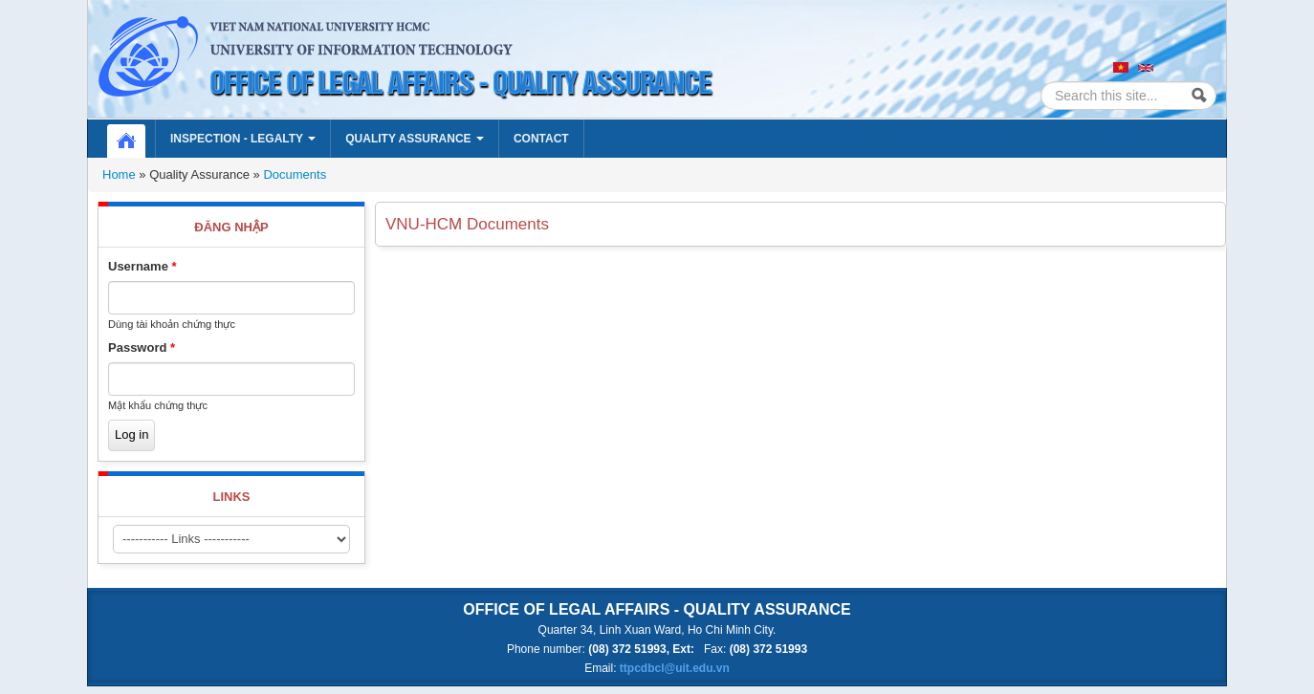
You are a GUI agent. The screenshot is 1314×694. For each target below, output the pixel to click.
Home (136, 138)
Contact (541, 138)
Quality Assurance (414, 138)
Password (141, 347)
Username (142, 266)
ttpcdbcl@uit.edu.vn (675, 668)
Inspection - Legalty (243, 138)
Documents (294, 174)
